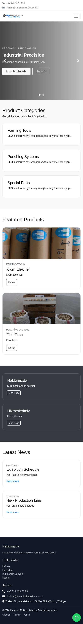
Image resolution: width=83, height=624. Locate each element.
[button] (4, 60)
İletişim (41, 71)
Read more (12, 481)
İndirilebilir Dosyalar (13, 574)
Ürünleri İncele (16, 71)
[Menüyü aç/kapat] (76, 16)
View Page (14, 392)
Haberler (7, 570)
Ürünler (6, 566)
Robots (17, 614)
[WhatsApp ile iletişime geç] (76, 617)
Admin (27, 614)
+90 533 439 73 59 (15, 3)
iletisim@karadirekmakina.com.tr (22, 7)
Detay (11, 282)
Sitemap (6, 614)
